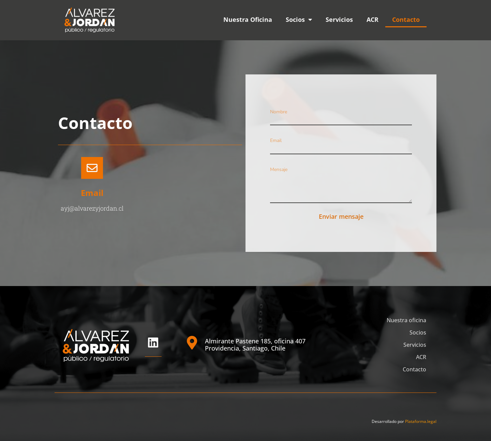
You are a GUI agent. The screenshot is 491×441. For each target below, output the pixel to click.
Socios (299, 19)
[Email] (92, 168)
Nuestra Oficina (247, 19)
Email (92, 192)
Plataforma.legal (420, 421)
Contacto (406, 19)
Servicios (339, 19)
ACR (372, 19)
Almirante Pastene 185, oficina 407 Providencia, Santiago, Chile (255, 345)
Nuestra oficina (406, 320)
